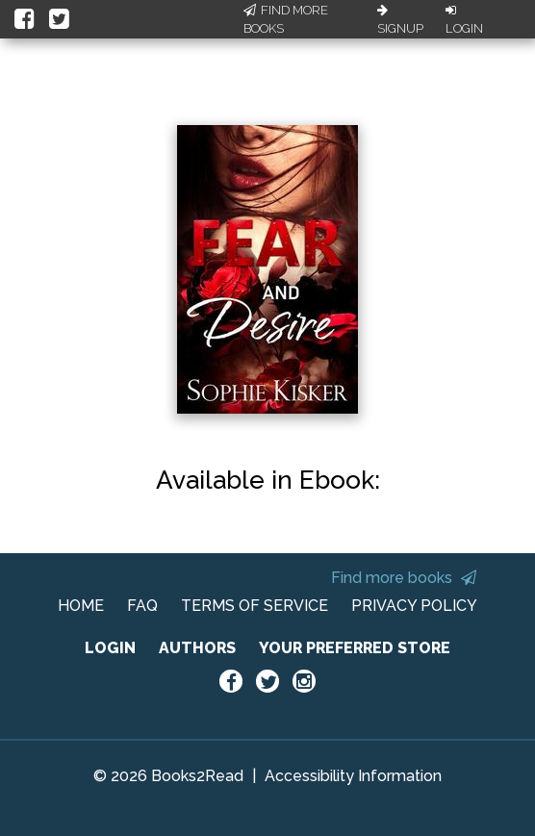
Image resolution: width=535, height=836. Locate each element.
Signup (400, 20)
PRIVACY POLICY (414, 605)
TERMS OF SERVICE (254, 605)
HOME (81, 605)
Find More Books (285, 20)
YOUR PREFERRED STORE (354, 648)
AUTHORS (197, 648)
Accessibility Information (353, 776)
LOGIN (110, 648)
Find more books (403, 578)
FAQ (142, 605)
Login (464, 20)
